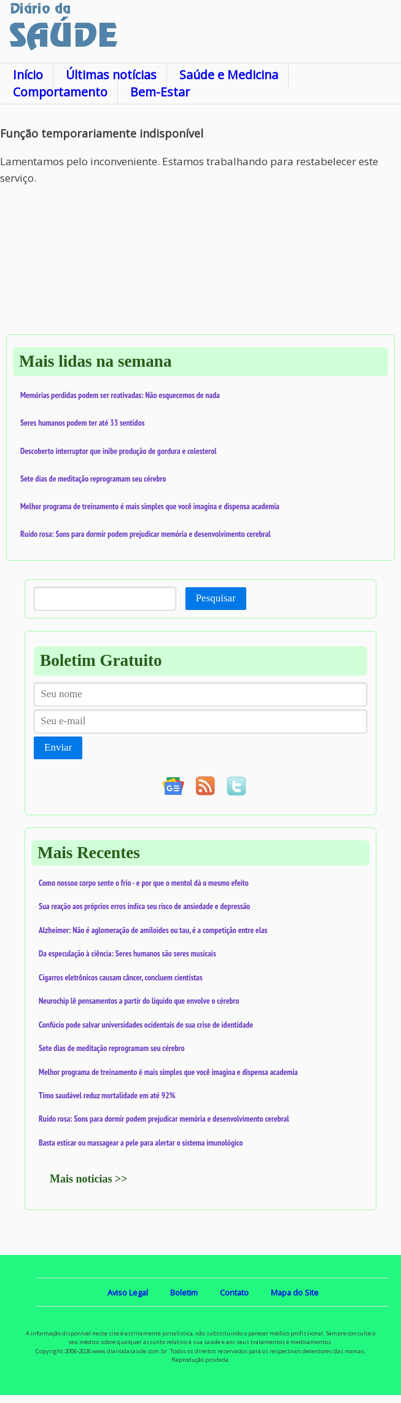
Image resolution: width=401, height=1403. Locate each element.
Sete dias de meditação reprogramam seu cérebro (93, 478)
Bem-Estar (160, 92)
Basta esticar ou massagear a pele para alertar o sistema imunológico (141, 1142)
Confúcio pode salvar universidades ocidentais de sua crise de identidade (146, 1024)
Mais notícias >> (89, 1179)
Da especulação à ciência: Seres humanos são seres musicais (127, 953)
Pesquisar (216, 598)
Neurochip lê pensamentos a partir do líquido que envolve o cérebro (139, 1000)
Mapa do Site (295, 1292)
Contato (234, 1292)
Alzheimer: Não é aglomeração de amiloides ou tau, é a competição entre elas (153, 930)
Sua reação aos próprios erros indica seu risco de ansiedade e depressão (144, 906)
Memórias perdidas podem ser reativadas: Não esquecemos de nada (120, 395)
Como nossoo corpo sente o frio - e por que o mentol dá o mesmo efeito (144, 882)
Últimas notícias (111, 74)
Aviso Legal (127, 1292)
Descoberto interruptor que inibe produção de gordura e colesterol (118, 450)
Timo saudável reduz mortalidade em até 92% (107, 1095)
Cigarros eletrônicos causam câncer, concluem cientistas (121, 977)
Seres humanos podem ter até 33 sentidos (82, 422)
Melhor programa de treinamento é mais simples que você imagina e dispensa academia (149, 506)
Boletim (184, 1292)
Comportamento (60, 92)
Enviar (58, 747)
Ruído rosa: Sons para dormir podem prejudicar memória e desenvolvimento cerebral (145, 533)
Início (28, 74)
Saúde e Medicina (228, 74)
